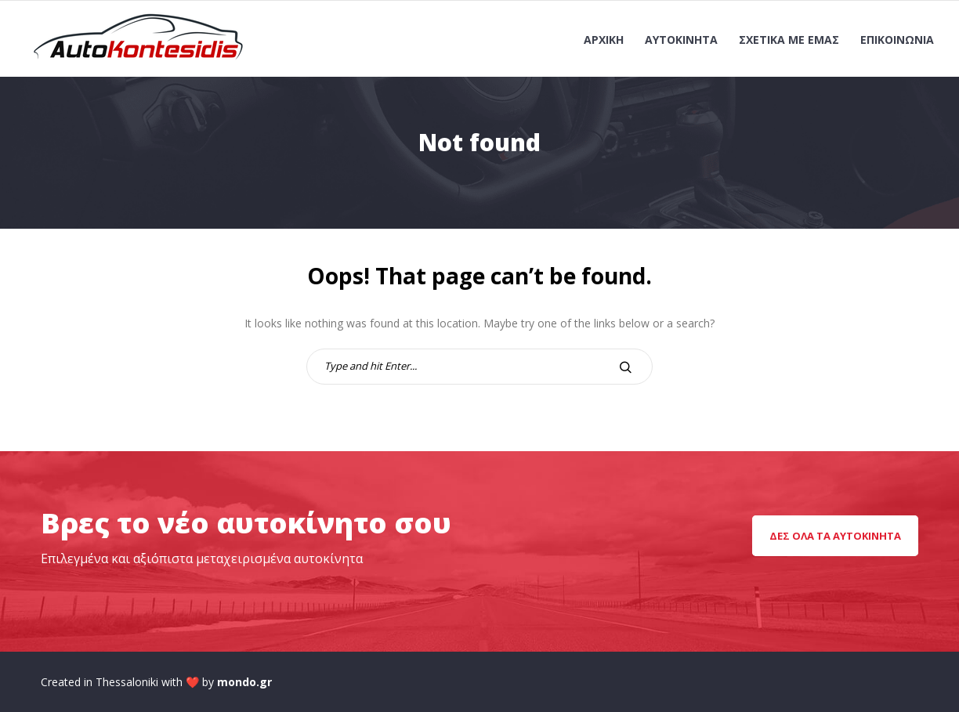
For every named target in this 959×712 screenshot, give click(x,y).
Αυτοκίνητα (681, 39)
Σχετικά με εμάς (789, 39)
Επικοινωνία (897, 39)
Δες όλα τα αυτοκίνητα (835, 536)
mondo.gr (244, 681)
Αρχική (604, 39)
